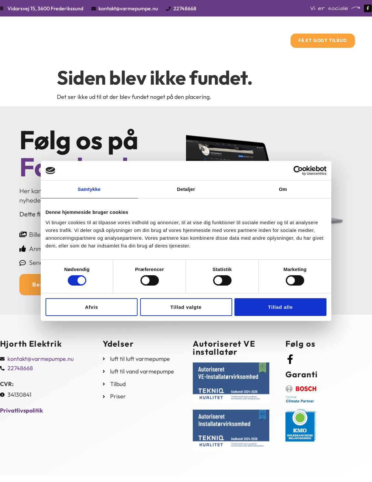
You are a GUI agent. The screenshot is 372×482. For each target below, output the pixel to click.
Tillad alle (280, 307)
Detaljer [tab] (186, 189)
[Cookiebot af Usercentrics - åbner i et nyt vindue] (298, 170)
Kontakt (183, 51)
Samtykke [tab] (89, 189)
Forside (118, 33)
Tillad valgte (186, 307)
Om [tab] (283, 189)
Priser (250, 33)
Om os (220, 33)
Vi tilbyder (155, 33)
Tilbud (191, 33)
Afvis (91, 307)
